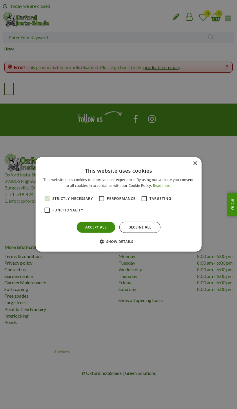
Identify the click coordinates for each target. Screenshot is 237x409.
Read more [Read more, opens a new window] (162, 185)
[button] (118, 241)
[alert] (118, 204)
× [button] (195, 163)
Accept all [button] (96, 227)
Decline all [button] (140, 227)
